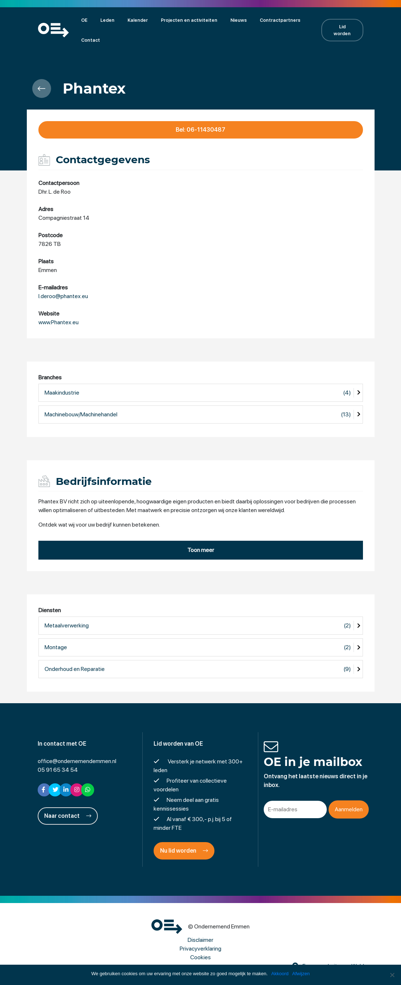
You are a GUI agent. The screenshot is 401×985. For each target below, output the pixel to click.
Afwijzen (301, 973)
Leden (107, 20)
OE (84, 20)
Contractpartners (280, 20)
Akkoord (280, 973)
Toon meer (200, 550)
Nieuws (238, 20)
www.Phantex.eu (58, 322)
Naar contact (67, 815)
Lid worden (342, 30)
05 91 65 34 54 (58, 769)
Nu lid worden (184, 850)
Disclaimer (200, 939)
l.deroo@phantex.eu (63, 296)
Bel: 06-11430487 (200, 129)
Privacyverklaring (200, 948)
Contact (90, 40)
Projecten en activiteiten (189, 20)
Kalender (138, 20)
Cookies (200, 957)
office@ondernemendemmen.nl (77, 761)
